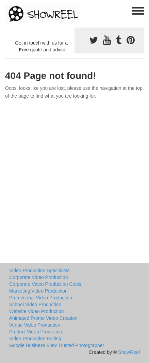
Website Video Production (36, 311)
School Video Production (35, 304)
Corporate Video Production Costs (45, 284)
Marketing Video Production (38, 291)
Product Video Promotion (35, 331)
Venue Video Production (34, 325)
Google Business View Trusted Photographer (56, 345)
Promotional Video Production (40, 297)
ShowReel (129, 352)
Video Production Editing (35, 338)
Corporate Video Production (38, 277)
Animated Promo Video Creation (43, 318)
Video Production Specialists (39, 270)
